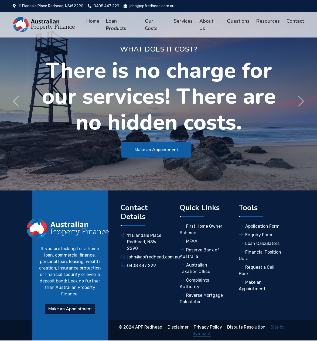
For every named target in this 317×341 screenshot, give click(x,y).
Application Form (259, 226)
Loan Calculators (259, 243)
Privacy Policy (208, 327)
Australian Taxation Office (195, 268)
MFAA (188, 241)
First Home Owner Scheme (201, 229)
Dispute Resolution (246, 327)
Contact (295, 21)
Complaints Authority (194, 283)
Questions (238, 21)
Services (183, 21)
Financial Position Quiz (260, 255)
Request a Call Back (256, 270)
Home (92, 21)
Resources (268, 21)
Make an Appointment (156, 150)
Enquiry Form (255, 234)
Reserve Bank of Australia (199, 253)
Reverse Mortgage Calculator (201, 298)
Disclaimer (178, 327)
